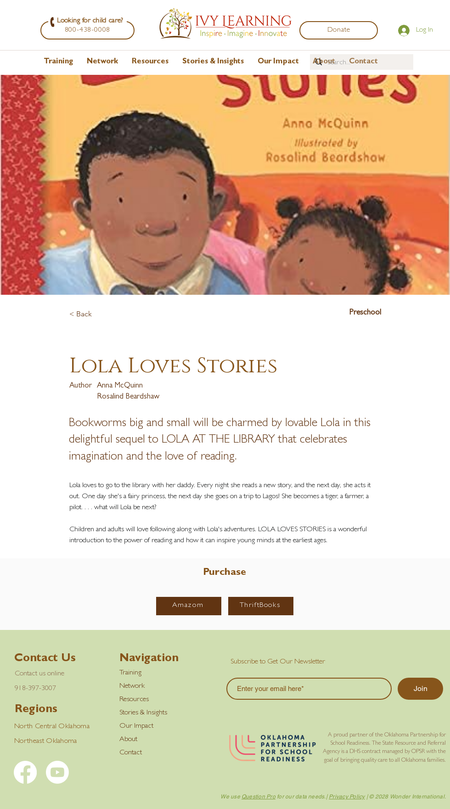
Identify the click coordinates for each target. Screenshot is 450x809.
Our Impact (136, 726)
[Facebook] (25, 772)
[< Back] (99, 314)
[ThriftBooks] (260, 606)
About (128, 739)
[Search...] (360, 63)
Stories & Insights (143, 713)
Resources (134, 699)
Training (130, 673)
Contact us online (39, 674)
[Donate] (338, 30)
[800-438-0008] (87, 30)
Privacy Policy (347, 796)
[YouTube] (57, 772)
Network (132, 686)
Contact (130, 753)
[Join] (420, 689)
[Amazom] (188, 606)
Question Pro (259, 796)
